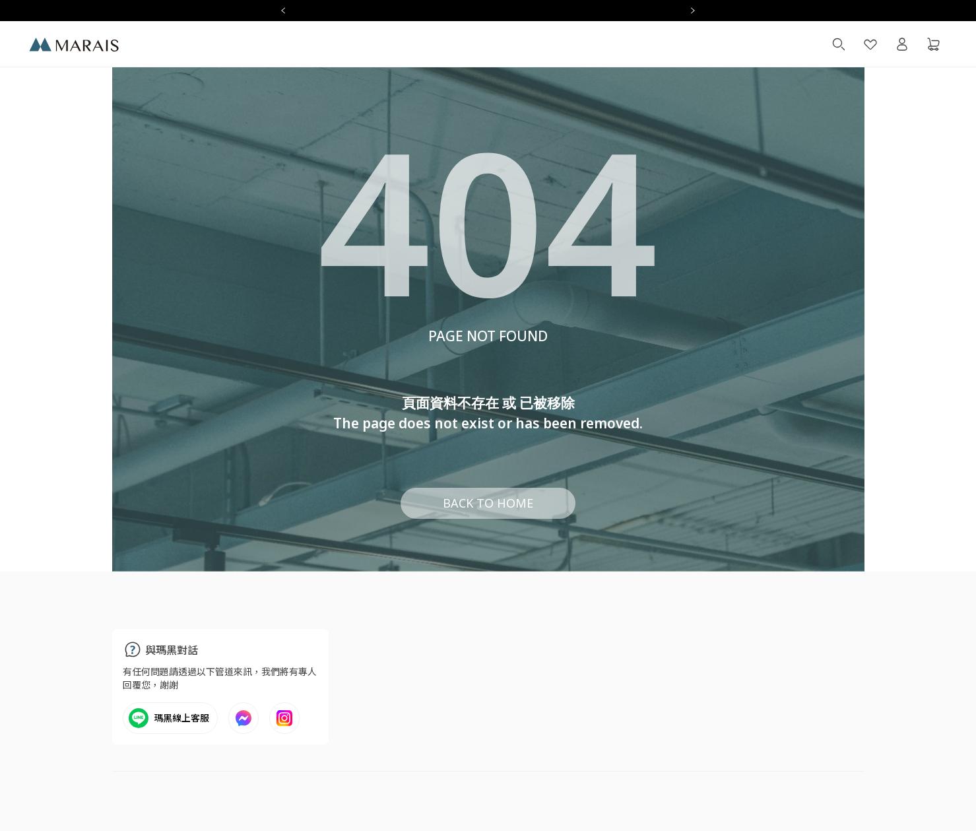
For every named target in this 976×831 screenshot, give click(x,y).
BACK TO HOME (488, 503)
